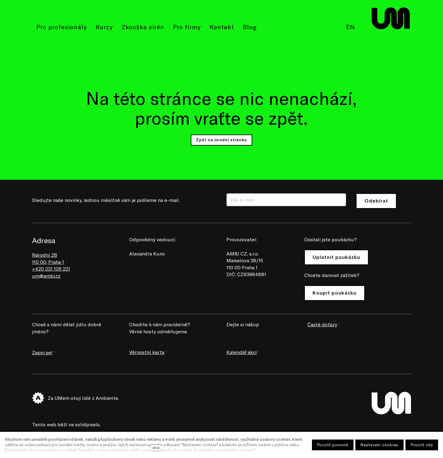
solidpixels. (88, 424)
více (156, 447)
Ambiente (107, 398)
